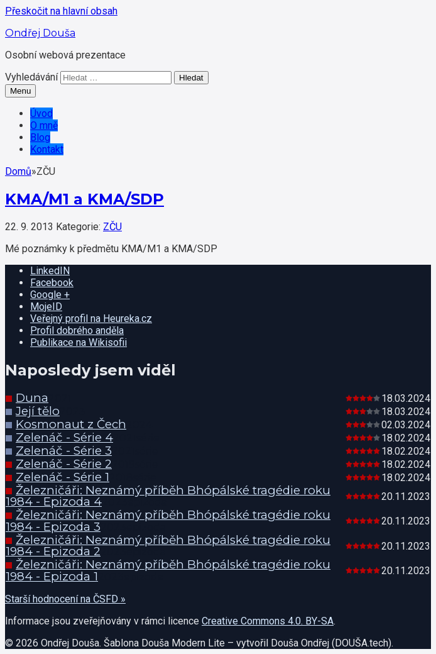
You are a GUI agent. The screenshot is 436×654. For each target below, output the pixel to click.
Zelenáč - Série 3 (64, 450)
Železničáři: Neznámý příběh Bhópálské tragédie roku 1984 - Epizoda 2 (168, 546)
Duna (32, 398)
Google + (50, 295)
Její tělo (38, 411)
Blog (40, 137)
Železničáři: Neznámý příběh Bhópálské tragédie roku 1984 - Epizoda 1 (168, 570)
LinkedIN (50, 271)
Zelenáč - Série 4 (64, 437)
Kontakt (46, 149)
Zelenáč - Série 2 (64, 464)
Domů (18, 171)
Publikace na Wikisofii (78, 342)
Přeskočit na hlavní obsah (61, 11)
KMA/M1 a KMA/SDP (84, 199)
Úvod (41, 113)
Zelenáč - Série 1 (62, 477)
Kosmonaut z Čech (71, 424)
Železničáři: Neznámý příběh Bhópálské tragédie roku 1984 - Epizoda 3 (168, 520)
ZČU (112, 227)
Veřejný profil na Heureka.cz (91, 318)
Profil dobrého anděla (77, 330)
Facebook (52, 283)
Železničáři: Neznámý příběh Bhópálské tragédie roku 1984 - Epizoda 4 (168, 496)
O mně (44, 125)
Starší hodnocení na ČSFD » (65, 599)
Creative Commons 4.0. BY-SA (268, 621)
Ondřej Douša (40, 33)
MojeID (46, 307)
